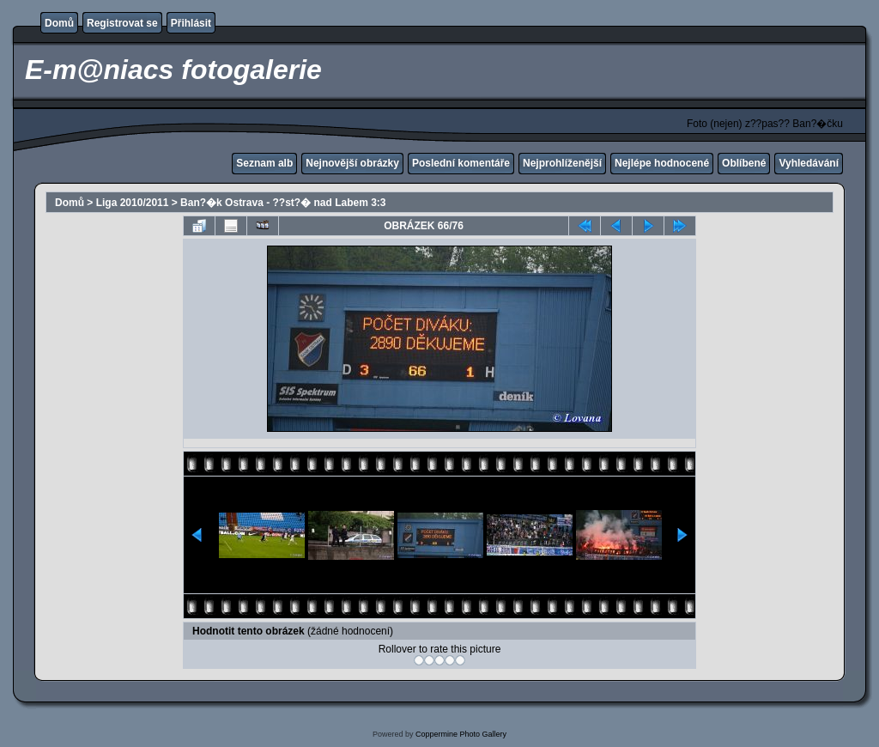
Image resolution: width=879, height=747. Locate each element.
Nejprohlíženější (562, 163)
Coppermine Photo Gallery (460, 734)
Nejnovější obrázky (352, 163)
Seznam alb (264, 163)
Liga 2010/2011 (132, 203)
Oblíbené (744, 163)
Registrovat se (122, 23)
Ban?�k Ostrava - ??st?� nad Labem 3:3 (282, 203)
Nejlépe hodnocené (662, 163)
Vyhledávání (809, 163)
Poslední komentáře (461, 163)
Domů (59, 23)
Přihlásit (191, 23)
